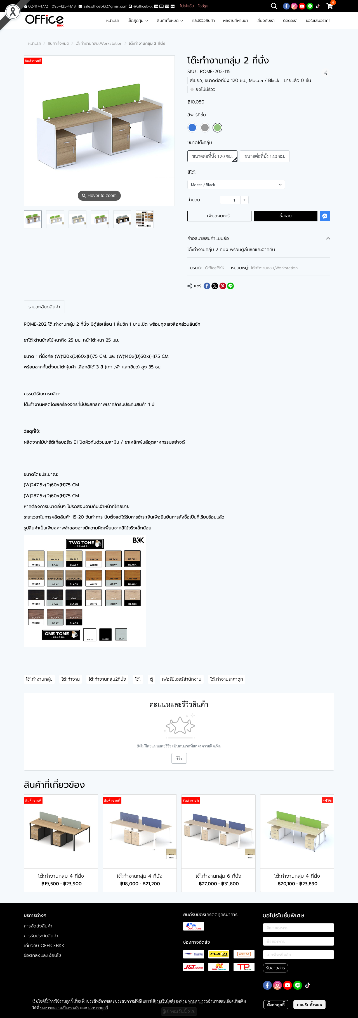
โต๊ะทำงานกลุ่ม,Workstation (99, 43)
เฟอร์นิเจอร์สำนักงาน (181, 679)
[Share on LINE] (230, 286)
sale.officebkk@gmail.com (105, 6)
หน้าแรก (112, 20)
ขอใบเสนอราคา (318, 20)
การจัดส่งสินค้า (38, 926)
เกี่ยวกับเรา (265, 20)
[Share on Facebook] (207, 286)
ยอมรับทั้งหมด (309, 1004)
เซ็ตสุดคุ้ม (138, 20)
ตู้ (151, 679)
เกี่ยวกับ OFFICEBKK (44, 945)
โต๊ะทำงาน (71, 679)
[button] (274, 6)
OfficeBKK (214, 268)
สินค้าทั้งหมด (170, 20)
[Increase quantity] (244, 200)
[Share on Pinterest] (222, 286)
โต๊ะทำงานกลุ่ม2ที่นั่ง (107, 679)
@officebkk (143, 6)
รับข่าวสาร (275, 968)
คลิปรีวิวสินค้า (203, 20)
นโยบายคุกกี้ (98, 1007)
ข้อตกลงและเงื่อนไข (42, 955)
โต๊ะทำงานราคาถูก (226, 679)
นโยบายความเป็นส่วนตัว (59, 1007)
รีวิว (179, 758)
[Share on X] (214, 286)
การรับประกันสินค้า (41, 935)
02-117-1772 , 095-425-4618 (50, 6)
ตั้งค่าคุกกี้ (276, 1004)
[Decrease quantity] (224, 200)
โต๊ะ (138, 679)
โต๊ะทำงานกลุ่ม (39, 679)
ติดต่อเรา (290, 20)
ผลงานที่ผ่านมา (235, 20)
